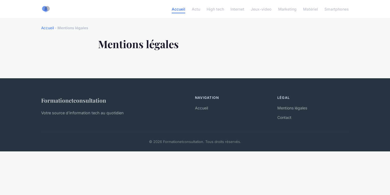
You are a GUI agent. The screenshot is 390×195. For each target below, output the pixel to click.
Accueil (178, 9)
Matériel (310, 9)
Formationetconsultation (73, 100)
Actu (196, 9)
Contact (284, 117)
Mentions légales (292, 108)
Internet (237, 9)
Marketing (287, 9)
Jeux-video (261, 9)
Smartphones (336, 9)
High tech (215, 9)
